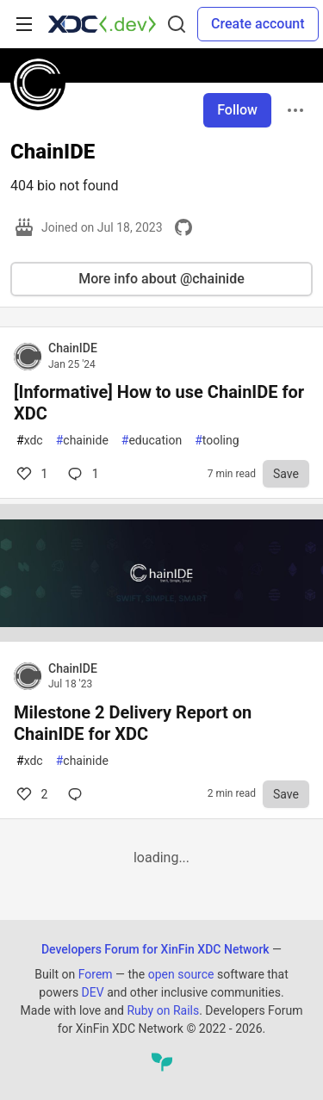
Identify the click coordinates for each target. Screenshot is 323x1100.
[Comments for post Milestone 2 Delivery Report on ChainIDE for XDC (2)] (78, 794)
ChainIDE (72, 348)
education (151, 441)
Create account (258, 24)
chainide (82, 441)
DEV (93, 992)
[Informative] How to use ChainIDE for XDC (159, 403)
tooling (217, 441)
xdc (29, 441)
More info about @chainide (161, 278)
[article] (161, 637)
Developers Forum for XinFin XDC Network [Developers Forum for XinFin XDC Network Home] (155, 949)
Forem (95, 974)
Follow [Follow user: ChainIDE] (237, 110)
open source (181, 974)
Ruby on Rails (163, 1010)
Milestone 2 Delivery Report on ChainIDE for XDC (133, 723)
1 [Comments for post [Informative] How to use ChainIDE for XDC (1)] (30, 473)
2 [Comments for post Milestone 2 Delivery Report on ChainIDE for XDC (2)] (30, 794)
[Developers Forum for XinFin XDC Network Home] (102, 24)
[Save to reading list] (286, 474)
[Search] (176, 24)
